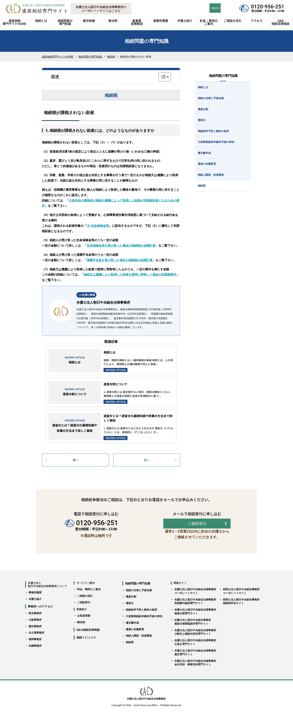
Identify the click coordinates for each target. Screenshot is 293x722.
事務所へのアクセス (40, 618)
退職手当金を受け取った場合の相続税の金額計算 (119, 260)
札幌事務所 (35, 657)
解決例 (81, 633)
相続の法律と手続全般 (139, 601)
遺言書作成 (132, 634)
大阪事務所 (35, 631)
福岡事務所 (35, 650)
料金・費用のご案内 (89, 601)
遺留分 (130, 614)
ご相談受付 (83, 614)
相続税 (111, 56)
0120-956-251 (267, 7)
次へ (147, 460)
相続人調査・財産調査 (139, 647)
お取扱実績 (83, 627)
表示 (165, 76)
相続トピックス (86, 649)
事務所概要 (35, 604)
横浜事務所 (35, 638)
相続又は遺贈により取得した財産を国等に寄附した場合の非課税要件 (130, 274)
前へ (75, 460)
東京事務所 (35, 624)
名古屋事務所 (36, 644)
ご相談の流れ (85, 607)
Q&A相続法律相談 (88, 641)
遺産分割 (131, 608)
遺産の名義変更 (135, 641)
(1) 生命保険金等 (98, 225)
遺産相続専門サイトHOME (57, 56)
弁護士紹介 (35, 610)
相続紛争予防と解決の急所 (141, 621)
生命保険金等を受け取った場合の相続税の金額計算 (121, 245)
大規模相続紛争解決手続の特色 (144, 627)
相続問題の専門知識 (90, 56)
